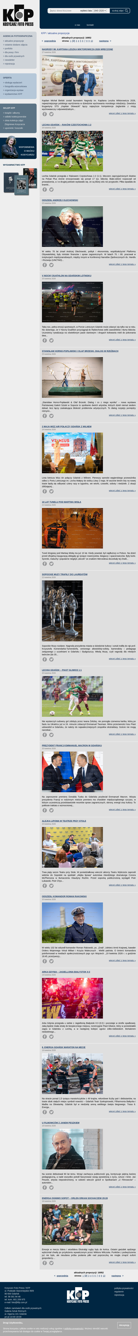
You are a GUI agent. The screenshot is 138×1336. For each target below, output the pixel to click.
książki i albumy (12, 113)
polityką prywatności (73, 1328)
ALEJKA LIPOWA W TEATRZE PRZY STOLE (64, 821)
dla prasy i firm (12, 52)
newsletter (10, 60)
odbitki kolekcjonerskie (15, 116)
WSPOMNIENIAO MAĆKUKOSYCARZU (26, 151)
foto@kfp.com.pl (19, 1302)
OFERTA (7, 78)
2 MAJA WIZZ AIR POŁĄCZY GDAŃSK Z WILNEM (66, 426)
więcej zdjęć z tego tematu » (122, 113)
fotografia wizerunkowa (16, 86)
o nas (77, 25)
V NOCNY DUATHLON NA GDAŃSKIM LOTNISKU (66, 275)
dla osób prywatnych (14, 56)
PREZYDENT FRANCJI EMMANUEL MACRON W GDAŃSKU (72, 745)
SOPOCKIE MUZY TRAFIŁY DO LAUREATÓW (65, 574)
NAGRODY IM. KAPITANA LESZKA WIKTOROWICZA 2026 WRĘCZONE (77, 49)
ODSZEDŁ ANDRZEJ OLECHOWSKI (60, 200)
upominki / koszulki (14, 128)
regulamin (119, 1291)
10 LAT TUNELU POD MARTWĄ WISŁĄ (61, 502)
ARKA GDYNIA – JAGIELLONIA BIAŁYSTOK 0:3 (66, 972)
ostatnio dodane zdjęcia (16, 45)
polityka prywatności (123, 1288)
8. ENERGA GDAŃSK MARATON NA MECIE (63, 1047)
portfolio (9, 48)
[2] (73, 41)
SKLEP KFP (9, 108)
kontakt (90, 25)
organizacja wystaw (14, 90)
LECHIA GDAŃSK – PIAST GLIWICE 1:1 (62, 670)
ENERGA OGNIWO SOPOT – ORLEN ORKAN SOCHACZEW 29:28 (75, 1198)
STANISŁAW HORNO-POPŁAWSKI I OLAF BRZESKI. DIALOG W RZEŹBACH (80, 351)
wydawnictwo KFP (13, 94)
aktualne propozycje (14, 41)
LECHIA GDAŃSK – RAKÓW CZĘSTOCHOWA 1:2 (66, 125)
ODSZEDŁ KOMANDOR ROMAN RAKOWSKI (64, 896)
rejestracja (10, 64)
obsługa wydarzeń (13, 82)
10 (92, 41)
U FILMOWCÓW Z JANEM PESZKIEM (60, 1123)
